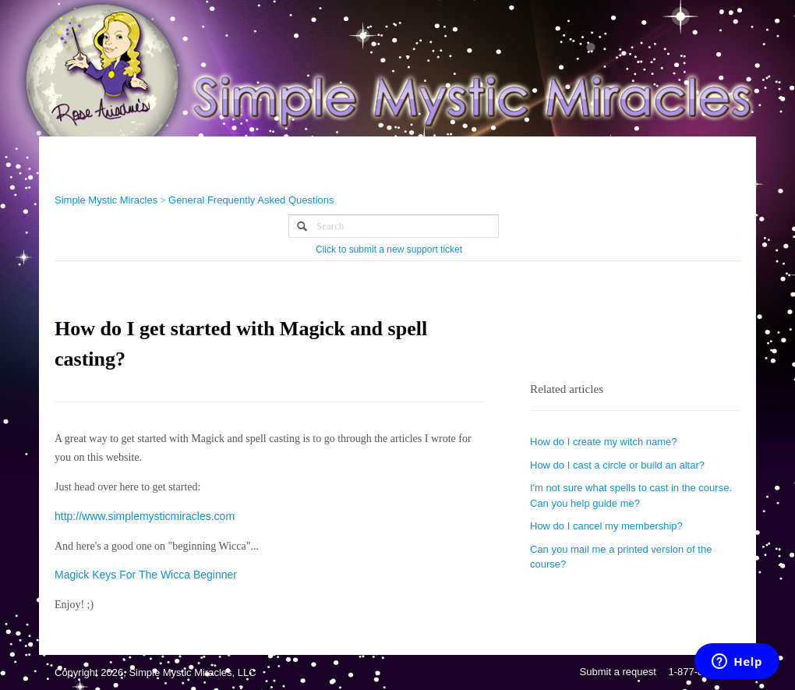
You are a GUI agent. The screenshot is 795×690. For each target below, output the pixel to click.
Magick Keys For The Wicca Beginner (146, 574)
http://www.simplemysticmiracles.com (145, 516)
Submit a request (618, 672)
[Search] (393, 226)
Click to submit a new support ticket (389, 249)
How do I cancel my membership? (606, 526)
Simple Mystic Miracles (106, 200)
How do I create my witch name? (603, 442)
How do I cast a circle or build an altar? (617, 465)
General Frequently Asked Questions (251, 200)
